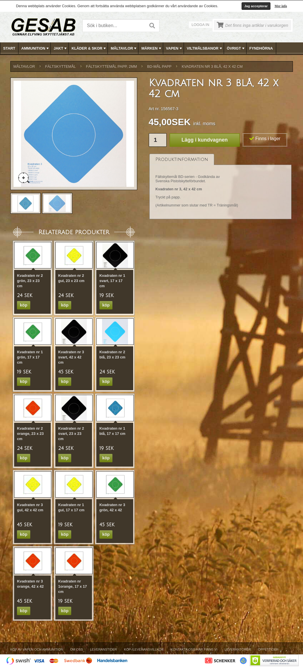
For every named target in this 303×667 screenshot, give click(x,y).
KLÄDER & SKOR (89, 48)
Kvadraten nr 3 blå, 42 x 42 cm (212, 66)
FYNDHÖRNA (261, 48)
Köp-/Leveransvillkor (143, 649)
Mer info (281, 6)
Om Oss (76, 649)
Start (9, 48)
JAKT (61, 48)
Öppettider (268, 649)
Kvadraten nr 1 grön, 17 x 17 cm (30, 357)
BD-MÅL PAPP (159, 66)
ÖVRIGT (236, 48)
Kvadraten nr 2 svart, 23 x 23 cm (71, 433)
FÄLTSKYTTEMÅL (60, 66)
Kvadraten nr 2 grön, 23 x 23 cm (30, 280)
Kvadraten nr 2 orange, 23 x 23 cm (30, 433)
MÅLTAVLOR (124, 48)
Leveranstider (103, 649)
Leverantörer (238, 649)
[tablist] (220, 187)
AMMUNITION (35, 48)
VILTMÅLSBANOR (205, 48)
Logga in (200, 24)
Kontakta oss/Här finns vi (194, 649)
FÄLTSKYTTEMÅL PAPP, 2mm (111, 66)
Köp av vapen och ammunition (36, 649)
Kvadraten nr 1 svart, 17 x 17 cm (112, 280)
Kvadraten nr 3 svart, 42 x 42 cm (71, 357)
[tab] (181, 159)
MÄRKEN (151, 48)
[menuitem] (9, 48)
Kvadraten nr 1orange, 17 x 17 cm (72, 586)
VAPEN (174, 48)
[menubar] (151, 48)
